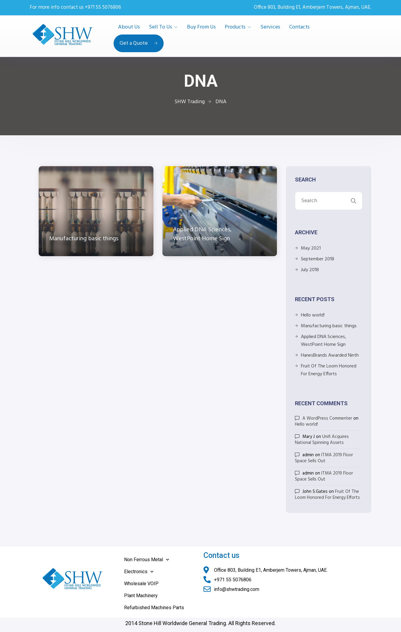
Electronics (138, 571)
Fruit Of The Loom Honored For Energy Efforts (328, 370)
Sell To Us (160, 27)
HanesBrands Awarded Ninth (330, 355)
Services (270, 27)
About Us (129, 27)
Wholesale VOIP (141, 583)
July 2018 (310, 270)
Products (235, 27)
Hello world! (313, 315)
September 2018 (317, 259)
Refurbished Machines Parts (154, 607)
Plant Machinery (141, 595)
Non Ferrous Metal (146, 559)
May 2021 (311, 248)
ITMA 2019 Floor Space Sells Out (324, 458)
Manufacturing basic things (329, 326)
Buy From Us (201, 27)
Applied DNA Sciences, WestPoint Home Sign (323, 341)
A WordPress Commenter (327, 418)
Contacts (299, 27)
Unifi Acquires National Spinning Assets (322, 439)
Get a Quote (139, 43)
